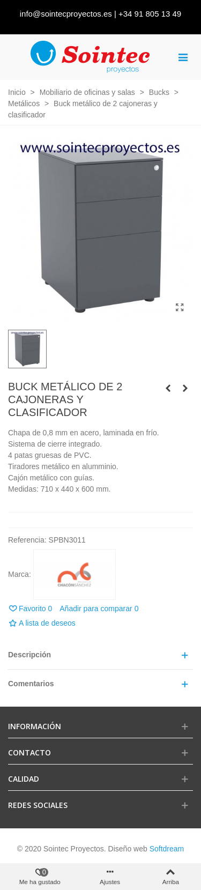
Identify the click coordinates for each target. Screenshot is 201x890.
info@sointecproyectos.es (66, 13)
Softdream (167, 848)
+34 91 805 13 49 (149, 13)
